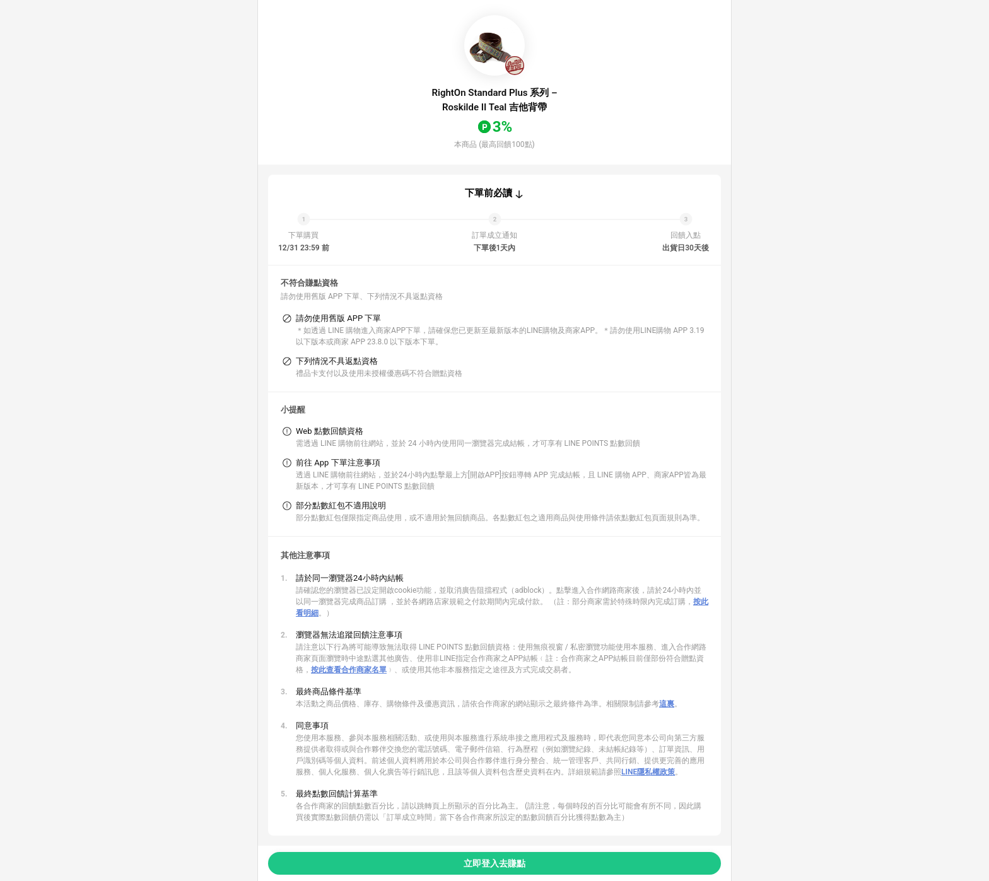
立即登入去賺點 (494, 863)
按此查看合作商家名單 (349, 669)
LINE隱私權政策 (648, 771)
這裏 (666, 703)
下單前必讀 (488, 193)
